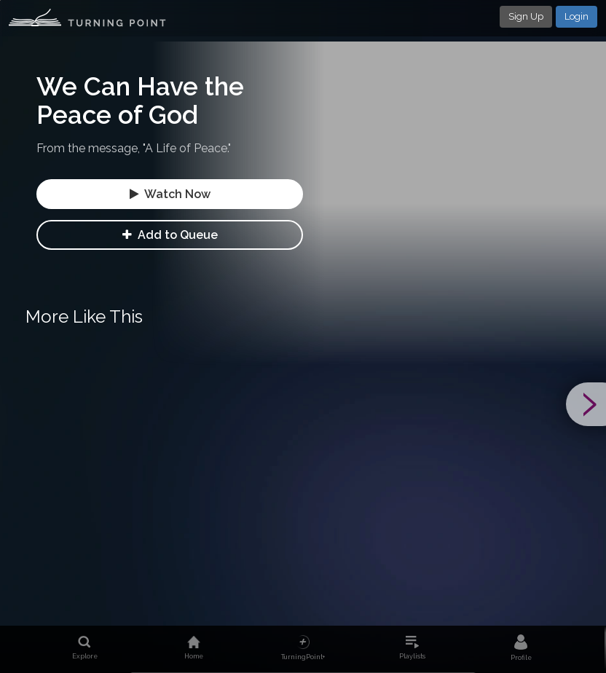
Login (576, 16)
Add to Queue (170, 235)
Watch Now (170, 194)
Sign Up (525, 16)
